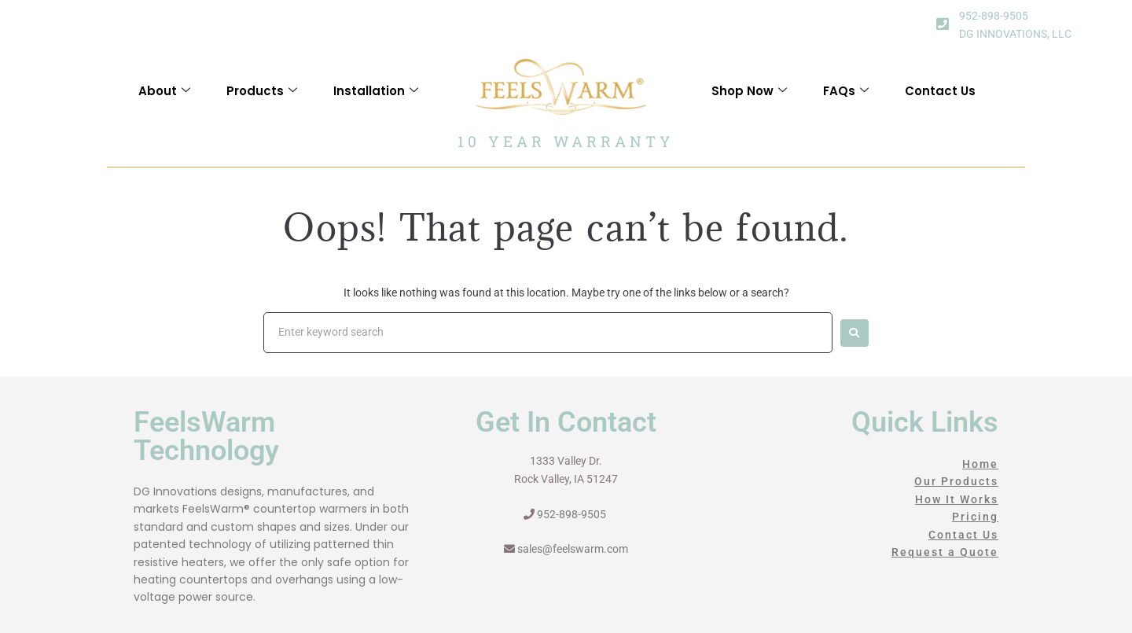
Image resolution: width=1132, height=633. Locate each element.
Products (261, 91)
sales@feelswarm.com (572, 549)
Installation (375, 91)
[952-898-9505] (942, 24)
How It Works (956, 499)
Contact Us (940, 91)
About (164, 91)
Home (980, 464)
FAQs (846, 91)
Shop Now (749, 91)
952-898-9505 (993, 15)
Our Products (956, 481)
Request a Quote (944, 552)
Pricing (975, 516)
